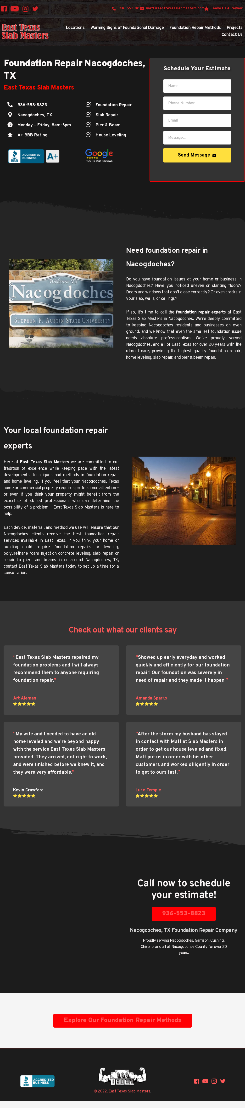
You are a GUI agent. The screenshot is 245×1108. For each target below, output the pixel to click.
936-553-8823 (32, 105)
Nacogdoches (181, 940)
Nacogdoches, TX (34, 115)
